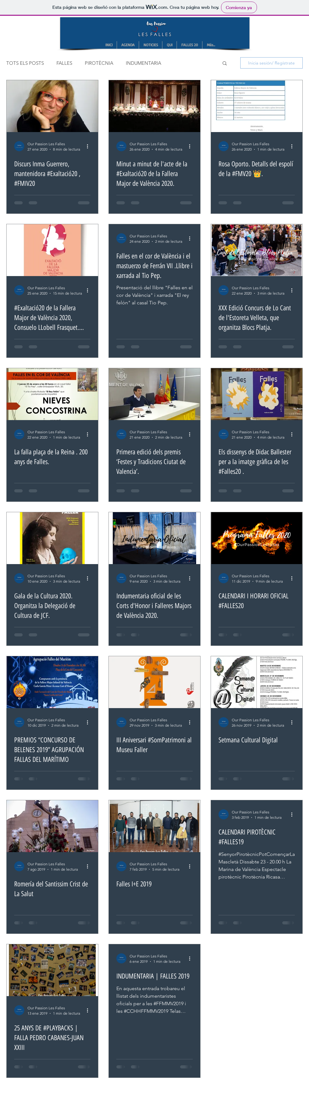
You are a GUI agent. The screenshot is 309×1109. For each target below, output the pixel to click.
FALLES (64, 63)
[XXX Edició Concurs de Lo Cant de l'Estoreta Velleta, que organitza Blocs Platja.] (256, 250)
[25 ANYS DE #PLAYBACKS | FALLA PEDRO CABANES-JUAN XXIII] (52, 970)
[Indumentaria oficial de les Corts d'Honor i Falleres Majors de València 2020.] (154, 538)
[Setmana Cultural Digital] (256, 682)
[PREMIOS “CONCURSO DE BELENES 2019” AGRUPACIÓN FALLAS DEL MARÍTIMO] (52, 682)
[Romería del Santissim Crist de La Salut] (52, 826)
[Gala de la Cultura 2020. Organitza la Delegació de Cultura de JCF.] (52, 538)
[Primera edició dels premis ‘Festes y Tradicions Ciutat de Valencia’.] (154, 394)
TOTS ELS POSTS (25, 63)
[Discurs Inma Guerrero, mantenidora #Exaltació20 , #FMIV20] (52, 106)
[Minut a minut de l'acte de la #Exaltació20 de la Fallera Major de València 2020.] (154, 106)
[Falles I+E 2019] (154, 826)
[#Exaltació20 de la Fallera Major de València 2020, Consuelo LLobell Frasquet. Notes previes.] (52, 250)
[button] (225, 63)
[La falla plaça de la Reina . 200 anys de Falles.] (52, 394)
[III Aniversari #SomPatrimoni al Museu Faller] (154, 682)
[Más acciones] (89, 146)
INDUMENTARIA (143, 63)
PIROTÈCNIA (99, 63)
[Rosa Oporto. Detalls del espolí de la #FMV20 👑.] (256, 106)
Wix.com (203, 1092)
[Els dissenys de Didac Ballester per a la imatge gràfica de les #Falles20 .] (256, 394)
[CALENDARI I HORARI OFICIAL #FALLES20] (256, 538)
